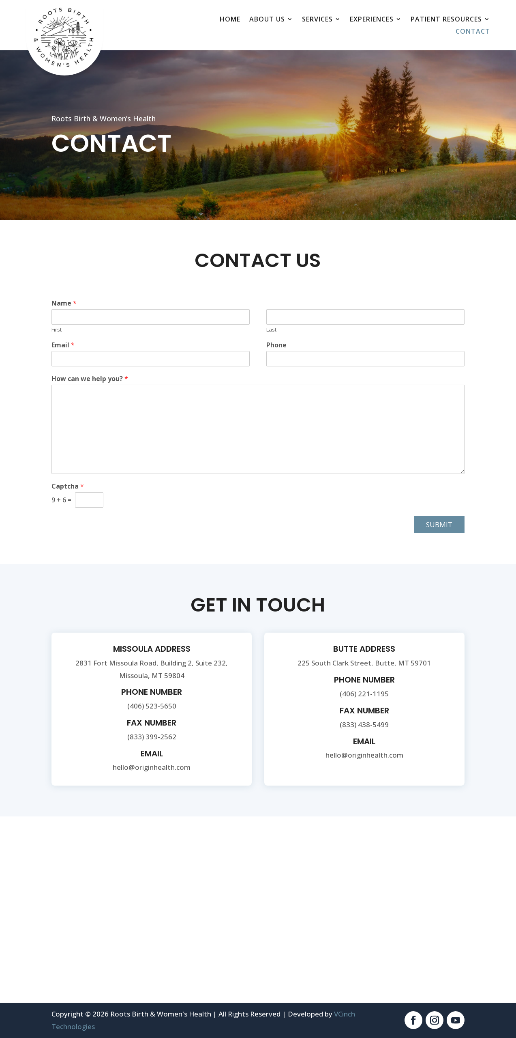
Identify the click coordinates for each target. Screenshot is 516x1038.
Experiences (372, 20)
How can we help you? (89, 379)
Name (64, 303)
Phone (276, 345)
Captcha (67, 486)
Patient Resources (446, 20)
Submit (439, 524)
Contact (473, 32)
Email (63, 345)
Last (271, 329)
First (56, 329)
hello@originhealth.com (152, 767)
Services (317, 20)
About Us (267, 20)
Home (230, 20)
